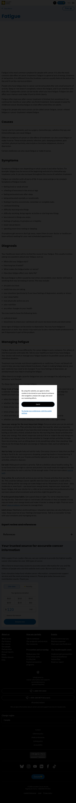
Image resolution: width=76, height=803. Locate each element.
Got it (38, 404)
